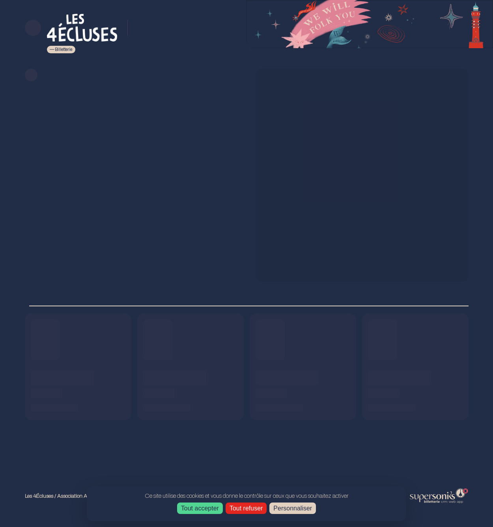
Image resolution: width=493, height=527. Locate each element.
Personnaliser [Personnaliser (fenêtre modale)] (292, 508)
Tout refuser (246, 508)
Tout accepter (200, 508)
